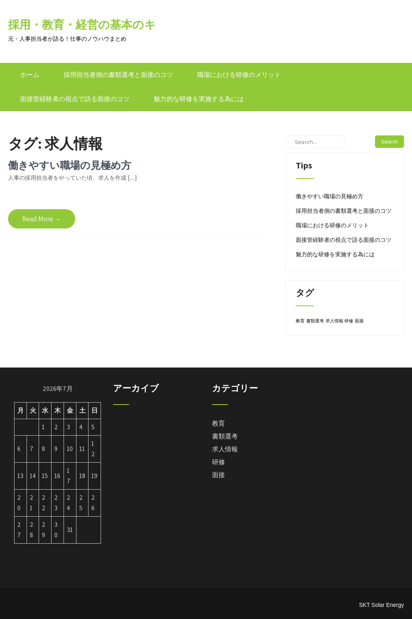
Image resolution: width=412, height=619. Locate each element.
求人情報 (225, 449)
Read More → (41, 218)
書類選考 (225, 436)
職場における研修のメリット (239, 75)
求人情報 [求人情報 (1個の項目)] (334, 320)
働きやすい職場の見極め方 (69, 165)
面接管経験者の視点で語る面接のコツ (75, 99)
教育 (218, 423)
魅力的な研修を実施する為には (199, 99)
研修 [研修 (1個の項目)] (348, 320)
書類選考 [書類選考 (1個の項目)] (315, 320)
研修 (218, 462)
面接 (218, 475)
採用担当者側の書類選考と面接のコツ (118, 75)
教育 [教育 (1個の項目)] (300, 320)
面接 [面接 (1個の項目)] (359, 320)
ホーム (29, 75)
